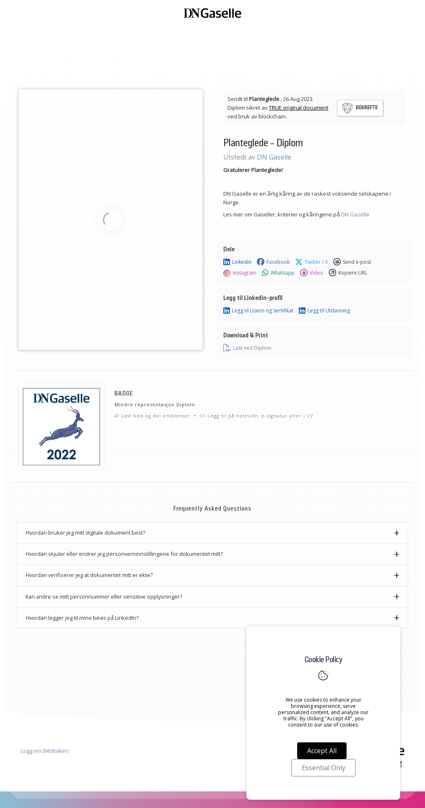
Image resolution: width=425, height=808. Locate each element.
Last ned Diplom (247, 348)
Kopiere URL (348, 273)
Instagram (239, 273)
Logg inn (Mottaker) (44, 750)
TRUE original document (298, 107)
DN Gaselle (274, 157)
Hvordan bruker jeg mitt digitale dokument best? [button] (85, 532)
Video (311, 273)
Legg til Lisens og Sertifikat (258, 310)
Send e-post (352, 262)
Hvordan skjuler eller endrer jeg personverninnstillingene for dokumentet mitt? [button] (124, 553)
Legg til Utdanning (324, 310)
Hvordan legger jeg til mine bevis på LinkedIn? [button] (82, 617)
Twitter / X (311, 262)
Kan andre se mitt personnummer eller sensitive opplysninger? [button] (104, 596)
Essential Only (323, 767)
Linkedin (237, 262)
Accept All (322, 750)
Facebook (273, 262)
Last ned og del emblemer (152, 416)
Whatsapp (278, 273)
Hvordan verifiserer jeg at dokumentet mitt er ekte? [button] (89, 575)
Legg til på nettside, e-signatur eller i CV (256, 416)
